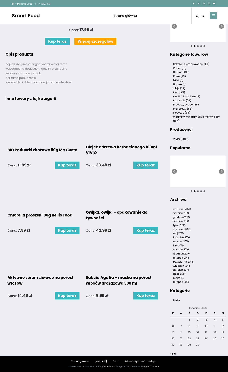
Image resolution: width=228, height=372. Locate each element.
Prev (174, 26)
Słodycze (181, 112)
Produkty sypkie (186, 104)
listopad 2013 (181, 282)
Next (221, 26)
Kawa (179, 76)
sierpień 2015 (181, 270)
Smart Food (26, 15)
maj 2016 (178, 233)
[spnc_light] (204, 15)
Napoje (179, 84)
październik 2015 (183, 262)
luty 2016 (178, 245)
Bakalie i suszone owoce (191, 64)
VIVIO (181, 139)
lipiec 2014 (179, 274)
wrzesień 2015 (181, 266)
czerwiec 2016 (181, 229)
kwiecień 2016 (181, 237)
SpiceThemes (151, 366)
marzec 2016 (181, 241)
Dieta (176, 300)
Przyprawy (183, 109)
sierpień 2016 (181, 221)
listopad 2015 (181, 258)
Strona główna (125, 15)
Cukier (179, 68)
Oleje (179, 88)
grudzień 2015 (181, 253)
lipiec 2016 (179, 225)
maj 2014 (178, 278)
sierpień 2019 (181, 213)
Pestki (179, 92)
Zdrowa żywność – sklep (140, 361)
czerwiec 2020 (182, 209)
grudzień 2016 (181, 217)
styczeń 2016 (181, 249)
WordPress (109, 366)
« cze (173, 354)
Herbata (181, 72)
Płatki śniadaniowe (186, 96)
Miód (178, 80)
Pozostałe (182, 100)
